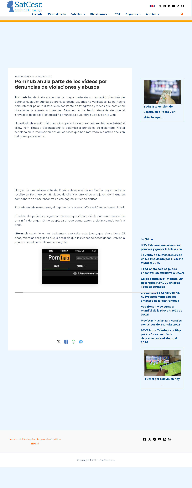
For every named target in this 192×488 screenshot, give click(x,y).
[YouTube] (173, 6)
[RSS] (178, 6)
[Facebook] (164, 6)
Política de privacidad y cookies (35, 439)
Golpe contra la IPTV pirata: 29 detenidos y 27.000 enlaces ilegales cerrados (162, 282)
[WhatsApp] (73, 342)
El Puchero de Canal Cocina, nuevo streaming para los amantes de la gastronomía (160, 296)
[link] (152, 6)
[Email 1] (182, 6)
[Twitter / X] (160, 6)
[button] (83, 14)
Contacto (13, 439)
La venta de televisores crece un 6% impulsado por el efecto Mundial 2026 (162, 259)
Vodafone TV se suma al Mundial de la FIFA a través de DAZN (161, 310)
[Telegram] (169, 6)
